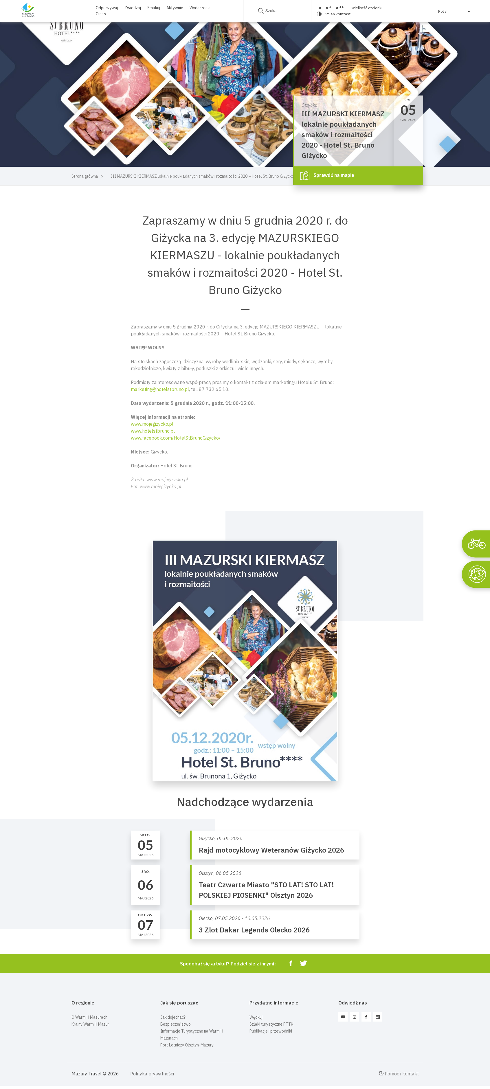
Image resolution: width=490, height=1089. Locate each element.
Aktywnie (174, 7)
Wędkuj (256, 1017)
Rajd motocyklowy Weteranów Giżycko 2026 (271, 850)
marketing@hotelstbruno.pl (160, 389)
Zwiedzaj (132, 7)
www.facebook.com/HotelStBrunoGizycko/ (176, 438)
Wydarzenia (200, 7)
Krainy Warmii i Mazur (90, 1024)
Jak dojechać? (173, 1017)
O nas (101, 13)
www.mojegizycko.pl (152, 424)
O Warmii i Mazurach (89, 1017)
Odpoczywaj (107, 7)
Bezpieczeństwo (175, 1024)
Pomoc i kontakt (399, 1074)
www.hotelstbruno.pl (153, 431)
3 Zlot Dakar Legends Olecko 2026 (254, 929)
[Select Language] (454, 11)
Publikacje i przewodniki (270, 1031)
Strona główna (84, 176)
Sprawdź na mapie (327, 175)
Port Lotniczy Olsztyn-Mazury (187, 1045)
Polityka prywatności (152, 1074)
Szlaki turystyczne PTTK (271, 1024)
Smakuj (153, 7)
